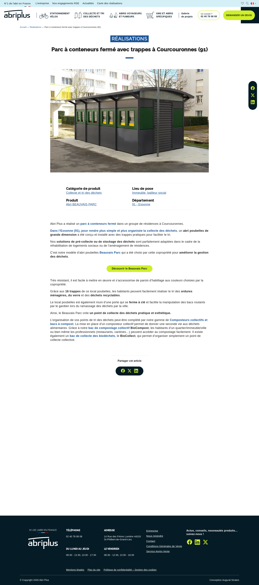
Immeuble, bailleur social (149, 192)
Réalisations (35, 27)
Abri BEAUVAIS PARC (81, 204)
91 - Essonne (141, 204)
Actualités (88, 3)
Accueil (23, 27)
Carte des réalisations (109, 3)
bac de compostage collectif (109, 328)
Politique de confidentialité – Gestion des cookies (130, 569)
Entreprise (152, 530)
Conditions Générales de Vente (164, 546)
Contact (150, 541)
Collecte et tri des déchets (84, 192)
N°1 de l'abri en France (17, 3)
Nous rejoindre (154, 535)
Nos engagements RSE (65, 3)
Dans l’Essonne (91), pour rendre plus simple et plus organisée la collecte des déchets (113, 230)
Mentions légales (75, 569)
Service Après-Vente (158, 551)
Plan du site (94, 569)
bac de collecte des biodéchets (92, 336)
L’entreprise (42, 3)
